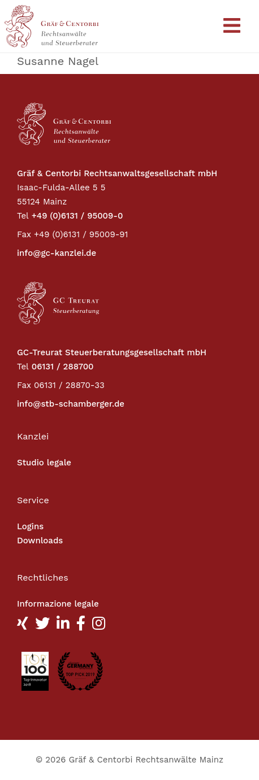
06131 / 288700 (63, 366)
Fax (24, 234)
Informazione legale (58, 604)
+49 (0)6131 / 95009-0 (77, 216)
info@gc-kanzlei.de (56, 253)
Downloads (40, 540)
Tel (23, 216)
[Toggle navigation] (232, 26)
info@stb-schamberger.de (70, 404)
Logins (30, 526)
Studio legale (44, 462)
